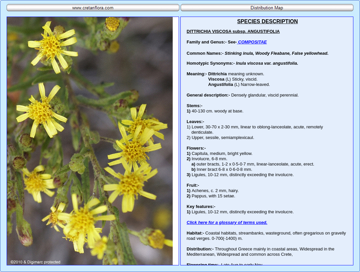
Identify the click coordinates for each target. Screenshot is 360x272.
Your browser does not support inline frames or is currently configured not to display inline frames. (266, 141)
